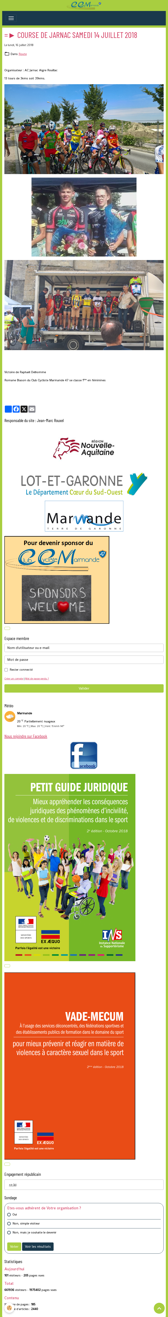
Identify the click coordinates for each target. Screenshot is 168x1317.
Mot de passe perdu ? (37, 678)
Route (23, 54)
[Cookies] (9, 1308)
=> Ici (12, 1185)
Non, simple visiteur (26, 1223)
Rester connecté (21, 670)
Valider (84, 688)
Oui (14, 1214)
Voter (14, 1246)
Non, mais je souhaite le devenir (34, 1232)
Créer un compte (13, 678)
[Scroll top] (159, 1308)
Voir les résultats (38, 1246)
